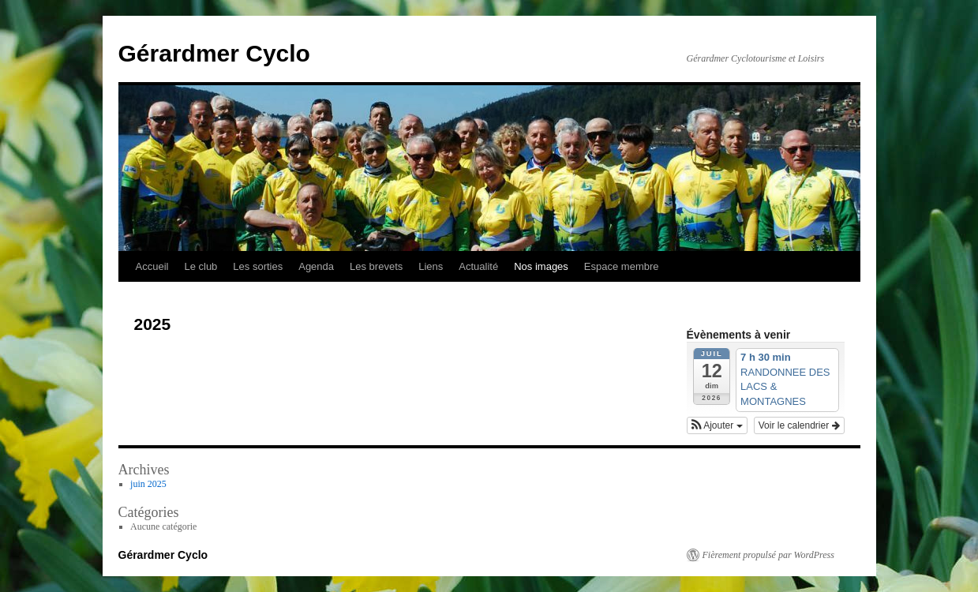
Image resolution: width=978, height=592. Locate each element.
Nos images (541, 266)
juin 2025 (148, 483)
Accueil (152, 266)
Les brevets (376, 266)
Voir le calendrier (799, 425)
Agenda (316, 266)
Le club (200, 266)
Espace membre (621, 266)
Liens (430, 266)
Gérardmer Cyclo (214, 53)
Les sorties (258, 266)
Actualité (478, 266)
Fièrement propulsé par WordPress (768, 554)
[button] (717, 425)
